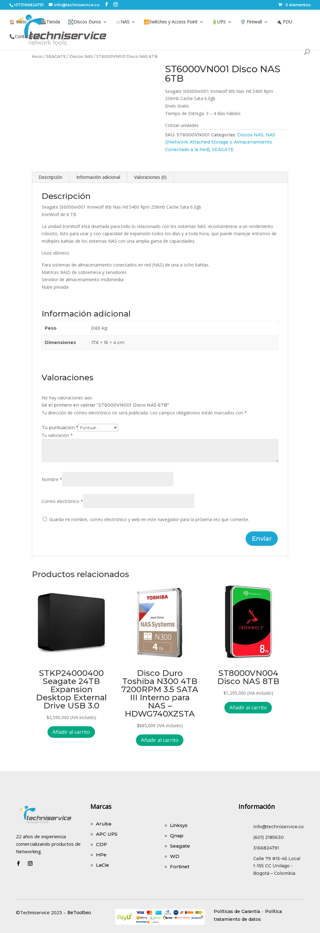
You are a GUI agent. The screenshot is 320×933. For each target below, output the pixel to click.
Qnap (176, 836)
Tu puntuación (60, 427)
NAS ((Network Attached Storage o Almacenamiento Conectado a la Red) (220, 142)
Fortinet (179, 867)
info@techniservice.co (278, 826)
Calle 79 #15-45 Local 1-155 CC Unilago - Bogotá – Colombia (276, 866)
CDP (101, 844)
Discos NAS (81, 56)
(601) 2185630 (268, 837)
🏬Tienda (50, 22)
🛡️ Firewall (251, 22)
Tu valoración (57, 435)
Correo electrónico (62, 501)
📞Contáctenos (25, 36)
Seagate (180, 846)
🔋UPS (219, 22)
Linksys (179, 825)
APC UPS (107, 834)
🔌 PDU (284, 22)
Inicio (37, 56)
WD (174, 856)
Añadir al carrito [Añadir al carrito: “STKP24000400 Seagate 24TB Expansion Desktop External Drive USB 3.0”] (71, 731)
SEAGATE (56, 56)
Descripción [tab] (50, 177)
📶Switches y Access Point (171, 22)
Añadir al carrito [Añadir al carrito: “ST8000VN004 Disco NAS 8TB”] (248, 707)
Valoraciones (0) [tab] (150, 177)
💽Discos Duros (84, 22)
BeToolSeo (79, 912)
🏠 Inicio (18, 22)
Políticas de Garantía (237, 911)
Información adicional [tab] (98, 177)
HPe (101, 855)
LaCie (102, 865)
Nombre (52, 479)
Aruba (103, 824)
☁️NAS (122, 22)
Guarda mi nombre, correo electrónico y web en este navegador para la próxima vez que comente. (149, 519)
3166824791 (266, 848)
